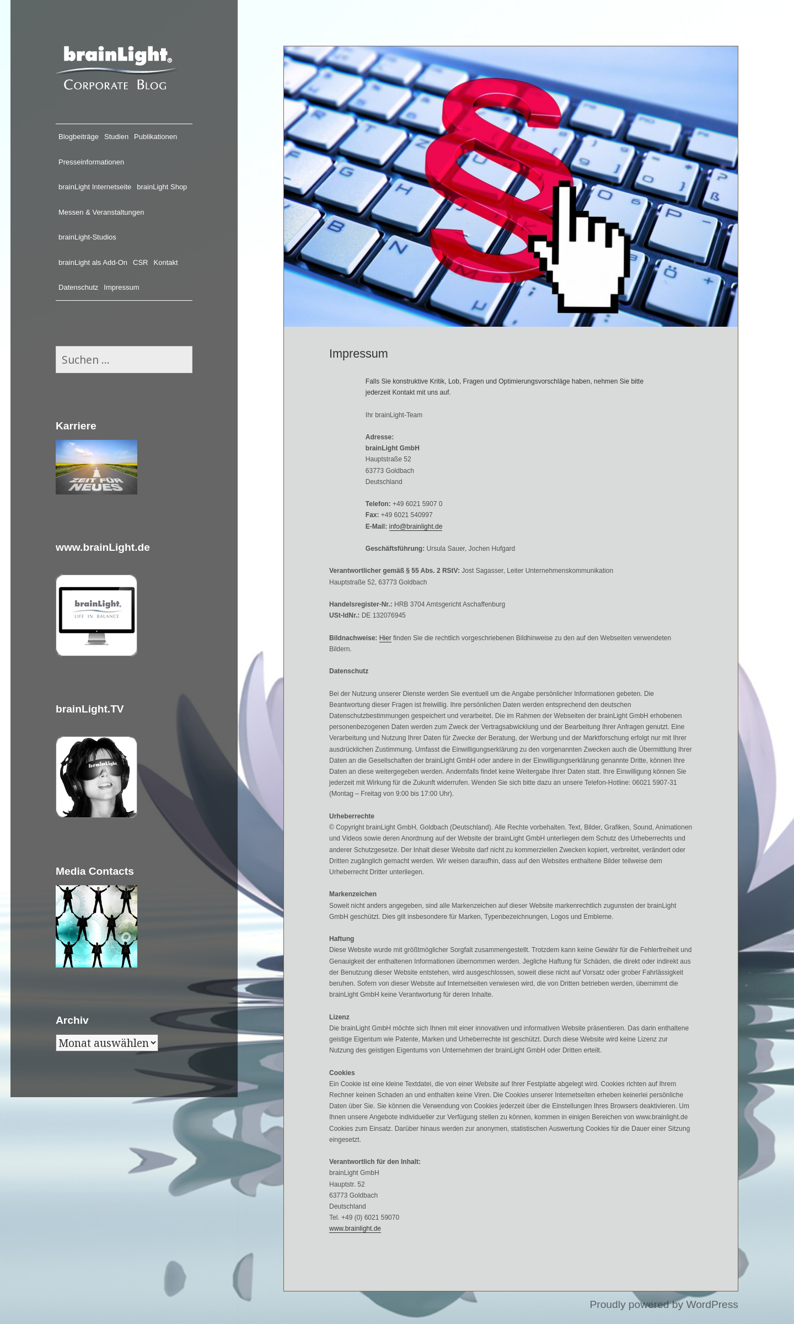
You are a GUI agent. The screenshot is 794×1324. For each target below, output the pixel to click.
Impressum (121, 287)
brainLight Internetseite (94, 187)
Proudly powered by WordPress (663, 1304)
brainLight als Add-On (92, 262)
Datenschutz (78, 287)
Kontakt (166, 262)
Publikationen (155, 136)
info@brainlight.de (416, 526)
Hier (385, 638)
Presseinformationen (91, 162)
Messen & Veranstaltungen (101, 212)
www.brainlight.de (355, 1228)
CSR (140, 262)
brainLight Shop (162, 187)
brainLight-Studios (87, 237)
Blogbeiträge (78, 136)
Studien (116, 136)
